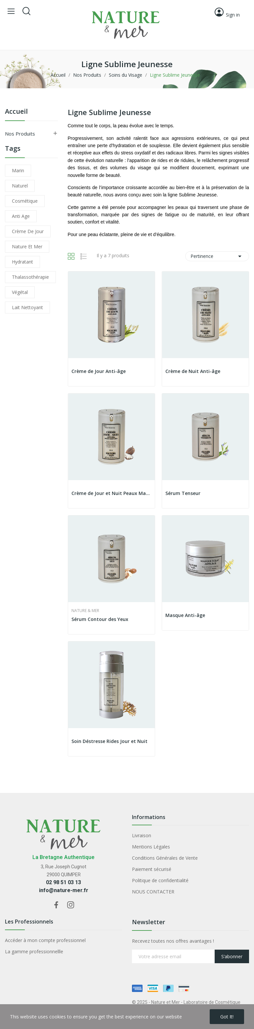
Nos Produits (20, 133)
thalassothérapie (30, 277)
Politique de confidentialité (160, 880)
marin (18, 170)
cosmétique (25, 201)
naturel (20, 186)
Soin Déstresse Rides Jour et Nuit (109, 741)
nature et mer (27, 246)
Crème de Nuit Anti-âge (192, 371)
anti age (21, 216)
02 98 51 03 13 (63, 882)
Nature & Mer (85, 611)
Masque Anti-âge (185, 615)
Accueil (16, 112)
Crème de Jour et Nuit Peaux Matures (111, 493)
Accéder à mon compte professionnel (45, 940)
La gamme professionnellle (34, 951)
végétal (20, 292)
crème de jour (28, 231)
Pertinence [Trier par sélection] (217, 256)
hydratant (22, 262)
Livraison (141, 835)
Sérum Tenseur (182, 493)
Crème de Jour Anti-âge (98, 371)
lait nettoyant (27, 307)
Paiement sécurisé (151, 869)
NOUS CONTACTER (153, 891)
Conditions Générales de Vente (165, 858)
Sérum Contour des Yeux (99, 619)
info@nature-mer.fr (63, 890)
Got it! (226, 1016)
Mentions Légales (151, 847)
